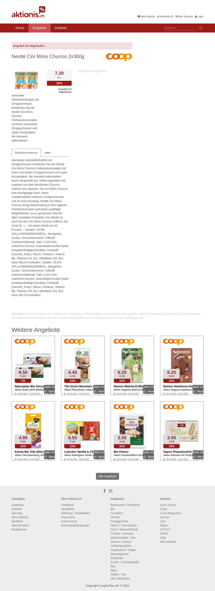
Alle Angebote (107, 476)
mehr (48, 152)
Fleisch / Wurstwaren (124, 525)
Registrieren (19, 529)
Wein (114, 570)
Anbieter (61, 28)
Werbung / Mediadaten (75, 513)
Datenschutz (69, 521)
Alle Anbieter (168, 541)
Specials (17, 513)
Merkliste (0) (165, 16)
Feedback (67, 505)
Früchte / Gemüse (122, 533)
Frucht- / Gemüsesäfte (125, 562)
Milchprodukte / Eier (123, 537)
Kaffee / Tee (118, 574)
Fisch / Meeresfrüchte (124, 529)
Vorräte (115, 517)
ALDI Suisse (168, 505)
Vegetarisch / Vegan (123, 550)
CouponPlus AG (109, 585)
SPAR (164, 533)
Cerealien (117, 513)
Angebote (39, 28)
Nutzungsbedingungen (75, 525)
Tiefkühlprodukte (121, 545)
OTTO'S (165, 529)
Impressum (68, 517)
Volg (163, 537)
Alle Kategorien (120, 578)
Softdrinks (117, 558)
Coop (163, 509)
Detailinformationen (26, 152)
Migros (164, 525)
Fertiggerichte (119, 521)
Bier (113, 566)
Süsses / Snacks (121, 541)
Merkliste (17, 521)
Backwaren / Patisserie (125, 505)
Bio (113, 509)
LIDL (163, 521)
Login (199, 16)
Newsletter (68, 509)
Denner (164, 517)
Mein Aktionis (146, 16)
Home (20, 28)
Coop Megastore (170, 513)
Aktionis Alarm (21, 525)
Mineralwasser (120, 554)
